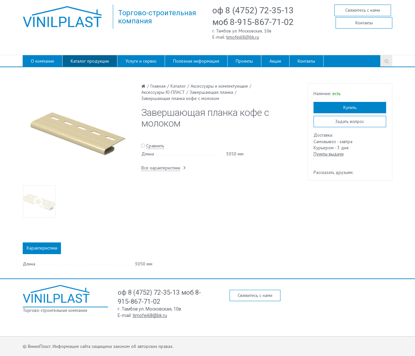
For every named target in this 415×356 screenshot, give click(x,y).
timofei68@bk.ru (242, 37)
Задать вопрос (349, 121)
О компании (42, 61)
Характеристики (41, 248)
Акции (275, 61)
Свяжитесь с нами (362, 10)
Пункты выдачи (329, 154)
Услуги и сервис (141, 61)
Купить (349, 107)
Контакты (364, 23)
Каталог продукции (90, 61)
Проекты (244, 61)
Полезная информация (196, 61)
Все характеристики (160, 168)
